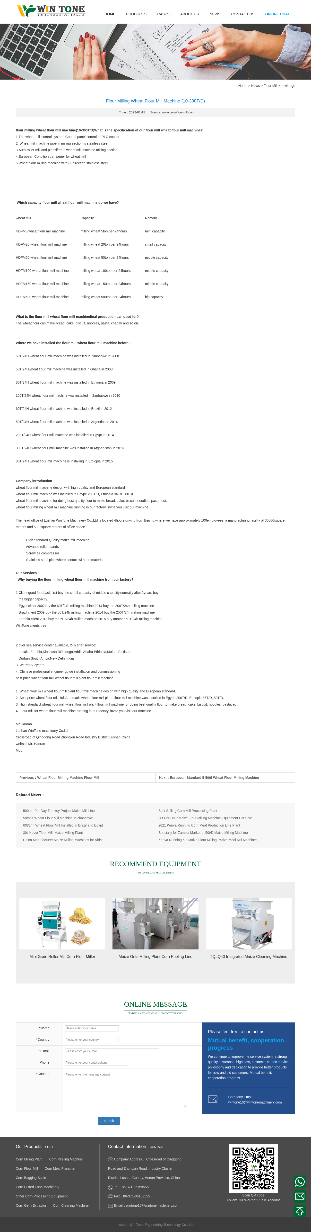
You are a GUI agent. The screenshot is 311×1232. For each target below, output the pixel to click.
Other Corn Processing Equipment (42, 1196)
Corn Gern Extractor (31, 1205)
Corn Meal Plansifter (60, 1168)
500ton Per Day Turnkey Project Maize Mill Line (59, 811)
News (214, 14)
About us (189, 14)
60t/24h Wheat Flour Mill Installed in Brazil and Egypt (63, 825)
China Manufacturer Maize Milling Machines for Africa (63, 840)
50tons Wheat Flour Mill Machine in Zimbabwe (58, 818)
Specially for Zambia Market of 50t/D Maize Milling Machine (203, 833)
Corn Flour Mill (27, 1168)
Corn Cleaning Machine (70, 1205)
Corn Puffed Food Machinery (37, 1187)
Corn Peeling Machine (66, 1159)
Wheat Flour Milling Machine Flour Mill (68, 778)
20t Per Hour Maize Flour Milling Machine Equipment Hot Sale (205, 818)
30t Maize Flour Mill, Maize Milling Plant (53, 833)
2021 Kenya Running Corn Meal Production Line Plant (199, 825)
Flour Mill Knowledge (279, 86)
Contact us (242, 14)
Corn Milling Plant (29, 1159)
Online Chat (277, 14)
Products (136, 14)
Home (109, 14)
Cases (163, 14)
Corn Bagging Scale (31, 1177)
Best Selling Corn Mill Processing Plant (187, 811)
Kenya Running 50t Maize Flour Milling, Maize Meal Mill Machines (208, 840)
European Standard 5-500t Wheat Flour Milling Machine (214, 778)
